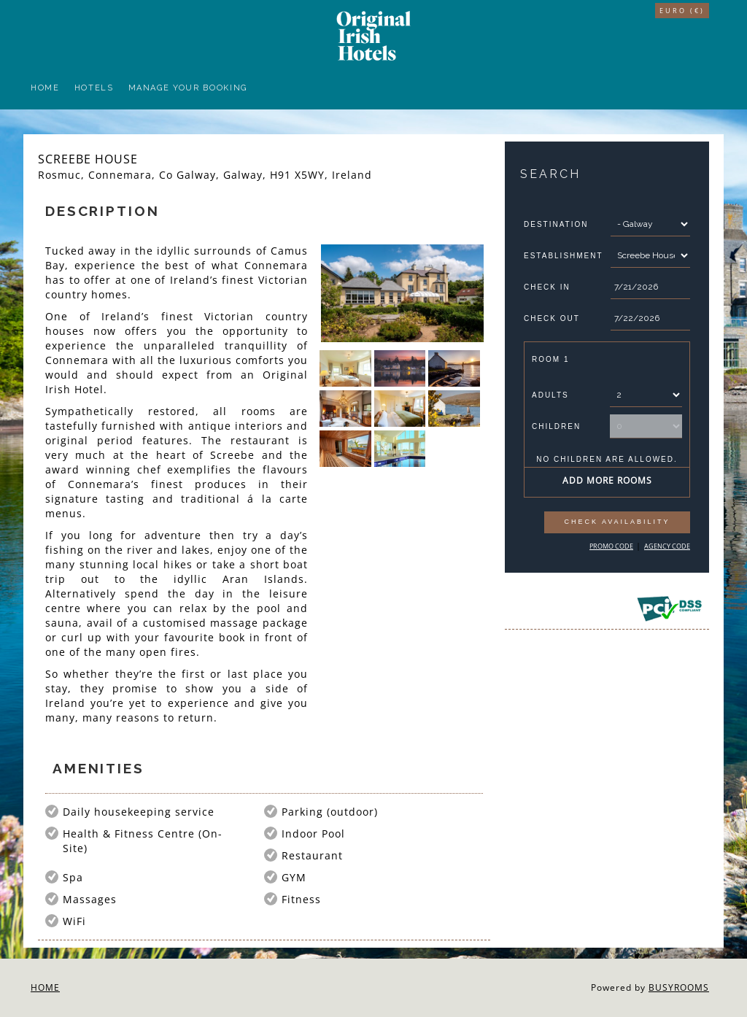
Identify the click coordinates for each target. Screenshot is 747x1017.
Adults (550, 395)
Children (556, 426)
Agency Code (667, 546)
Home (45, 88)
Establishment (563, 256)
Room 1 (550, 359)
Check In (547, 287)
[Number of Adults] (646, 395)
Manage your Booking (187, 88)
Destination (556, 224)
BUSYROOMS (679, 987)
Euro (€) (682, 10)
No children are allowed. (607, 459)
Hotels (94, 88)
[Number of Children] (646, 426)
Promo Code (611, 546)
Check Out (552, 318)
